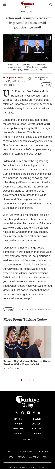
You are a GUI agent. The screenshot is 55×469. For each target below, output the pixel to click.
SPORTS (18, 433)
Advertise (34, 457)
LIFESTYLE (18, 428)
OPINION (37, 433)
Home (23, 12)
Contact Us (42, 451)
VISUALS (27, 439)
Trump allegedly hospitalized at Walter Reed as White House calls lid (27, 362)
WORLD (18, 423)
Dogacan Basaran (14, 77)
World (32, 12)
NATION (18, 419)
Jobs (11, 457)
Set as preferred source (38, 78)
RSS (44, 457)
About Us (11, 451)
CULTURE (37, 428)
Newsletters (26, 451)
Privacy (21, 457)
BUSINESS (37, 423)
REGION (37, 419)
